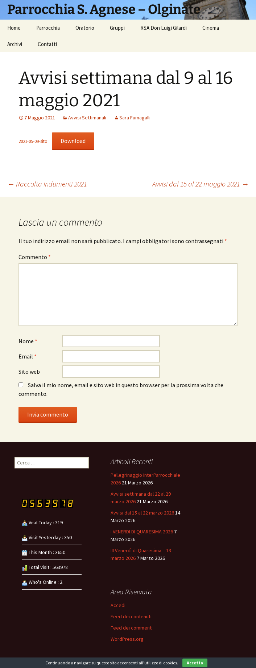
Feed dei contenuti (131, 616)
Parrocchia (48, 27)
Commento (34, 257)
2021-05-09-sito (33, 141)
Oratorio (84, 27)
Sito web (29, 371)
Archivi (14, 44)
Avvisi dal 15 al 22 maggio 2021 (200, 183)
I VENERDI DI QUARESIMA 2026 (142, 531)
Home (14, 27)
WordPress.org (127, 639)
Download (73, 140)
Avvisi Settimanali (87, 117)
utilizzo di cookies (160, 662)
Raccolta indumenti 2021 (47, 183)
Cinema (210, 27)
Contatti (47, 44)
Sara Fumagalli (134, 117)
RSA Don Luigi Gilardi (163, 27)
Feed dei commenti (132, 627)
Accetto (195, 662)
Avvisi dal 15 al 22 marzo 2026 (142, 512)
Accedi (118, 605)
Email (27, 356)
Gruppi (117, 27)
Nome (27, 341)
